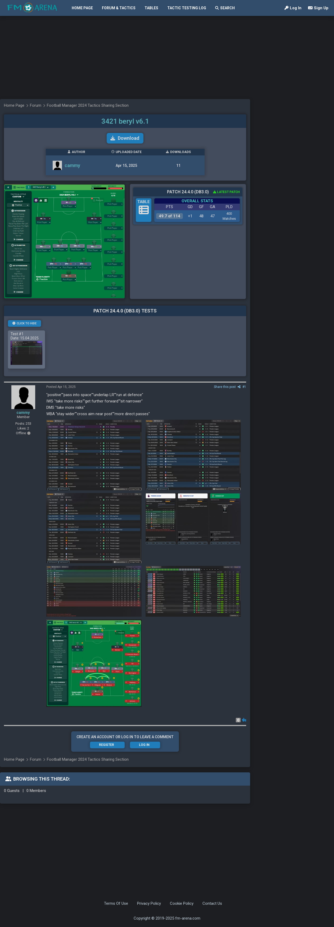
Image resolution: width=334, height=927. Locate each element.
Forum (35, 105)
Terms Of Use (116, 903)
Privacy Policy (149, 903)
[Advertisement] (104, 57)
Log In (293, 8)
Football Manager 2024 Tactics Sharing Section (88, 105)
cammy (72, 165)
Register (106, 745)
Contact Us (212, 903)
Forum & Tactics (119, 8)
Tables (151, 8)
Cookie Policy (181, 903)
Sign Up (318, 8)
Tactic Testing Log (186, 8)
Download (124, 138)
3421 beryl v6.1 (125, 121)
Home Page (82, 8)
